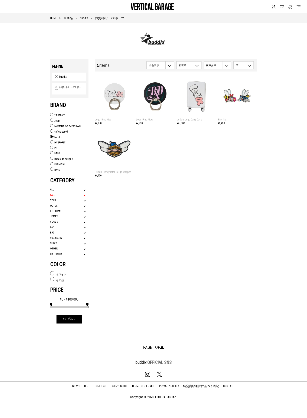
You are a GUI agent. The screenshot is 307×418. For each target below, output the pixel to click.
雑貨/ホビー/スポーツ (109, 18)
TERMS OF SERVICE (143, 386)
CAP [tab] (52, 227)
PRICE (56, 290)
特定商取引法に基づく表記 (201, 386)
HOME (53, 18)
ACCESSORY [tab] (56, 237)
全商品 (68, 18)
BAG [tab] (52, 232)
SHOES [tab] (53, 243)
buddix (84, 18)
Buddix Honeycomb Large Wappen (113, 171)
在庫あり (211, 65)
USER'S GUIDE (119, 386)
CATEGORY (62, 180)
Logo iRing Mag (103, 119)
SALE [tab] (52, 194)
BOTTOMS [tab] (55, 211)
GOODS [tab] (54, 221)
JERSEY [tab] (54, 216)
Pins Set (222, 119)
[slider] (51, 304)
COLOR (57, 264)
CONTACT (229, 386)
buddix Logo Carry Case (189, 119)
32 (237, 65)
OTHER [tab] (54, 248)
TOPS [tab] (53, 200)
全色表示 (154, 65)
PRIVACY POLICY (169, 386)
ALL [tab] (52, 189)
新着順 (182, 65)
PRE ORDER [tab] (56, 254)
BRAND (58, 105)
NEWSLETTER (80, 386)
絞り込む (69, 319)
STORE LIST (100, 386)
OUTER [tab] (53, 205)
